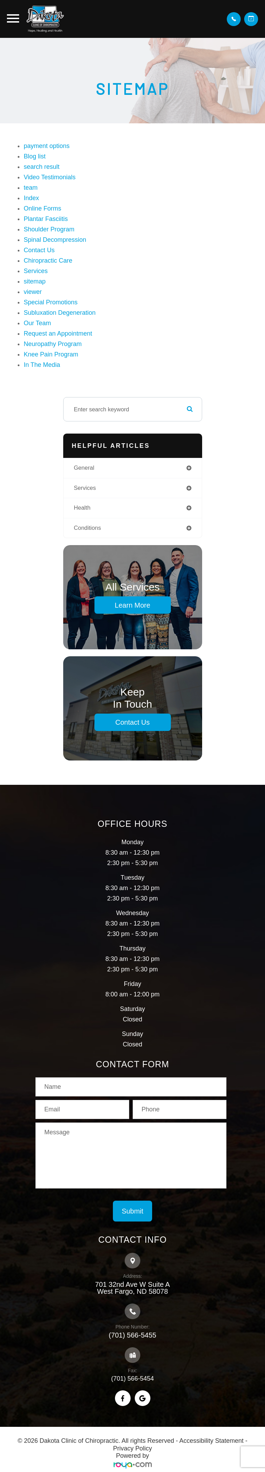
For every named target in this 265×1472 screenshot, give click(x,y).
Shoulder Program (49, 229)
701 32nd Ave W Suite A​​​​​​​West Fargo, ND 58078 (132, 1288)
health (82, 507)
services (85, 488)
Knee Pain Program (51, 354)
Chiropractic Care (48, 260)
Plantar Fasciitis (46, 218)
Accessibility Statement (211, 1440)
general (84, 467)
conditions (87, 528)
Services (36, 271)
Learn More (132, 605)
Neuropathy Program (53, 343)
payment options (46, 145)
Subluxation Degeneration (60, 312)
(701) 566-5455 (132, 1335)
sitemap (34, 281)
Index (31, 198)
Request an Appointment (58, 333)
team (31, 187)
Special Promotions (50, 302)
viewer (33, 291)
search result (41, 166)
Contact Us (39, 250)
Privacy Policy (132, 1448)
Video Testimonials (49, 177)
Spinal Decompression (55, 239)
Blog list (34, 156)
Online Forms (42, 208)
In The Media (42, 364)
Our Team (37, 323)
